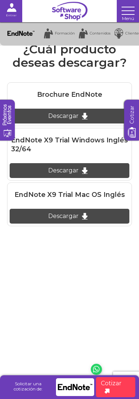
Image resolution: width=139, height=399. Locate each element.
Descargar (67, 115)
